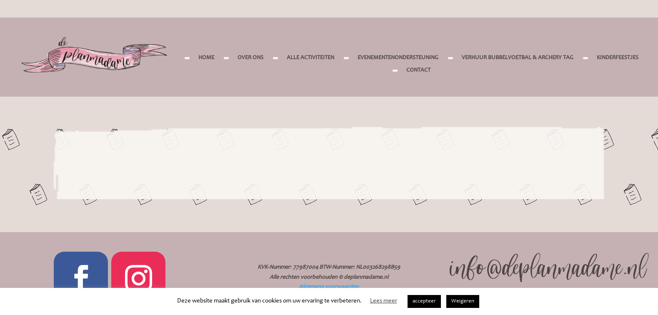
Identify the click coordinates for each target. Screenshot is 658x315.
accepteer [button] (424, 301)
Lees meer (383, 301)
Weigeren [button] (462, 301)
